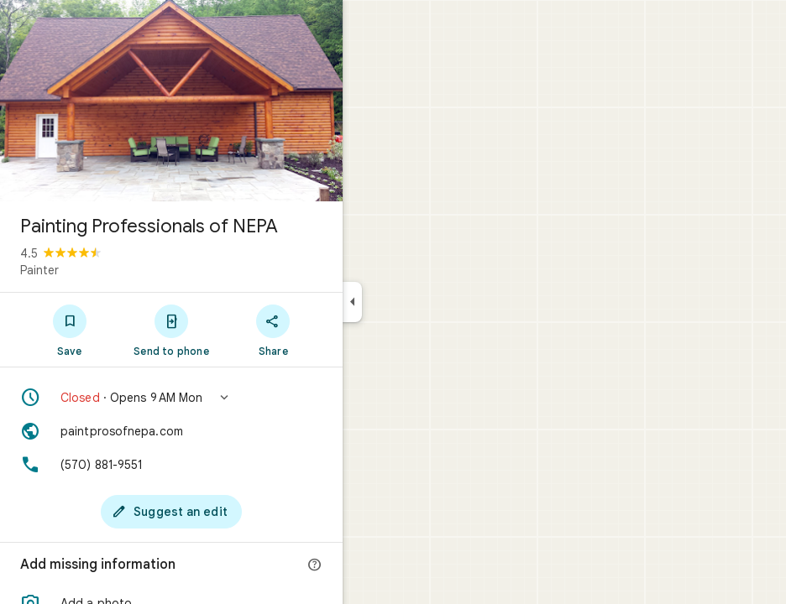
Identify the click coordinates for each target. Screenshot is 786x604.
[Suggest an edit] (171, 512)
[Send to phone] (171, 329)
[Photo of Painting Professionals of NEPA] (171, 100)
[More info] (315, 565)
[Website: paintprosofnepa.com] (171, 431)
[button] (171, 397)
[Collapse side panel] (352, 302)
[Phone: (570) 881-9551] (171, 465)
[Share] (273, 329)
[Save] (69, 329)
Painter (39, 270)
